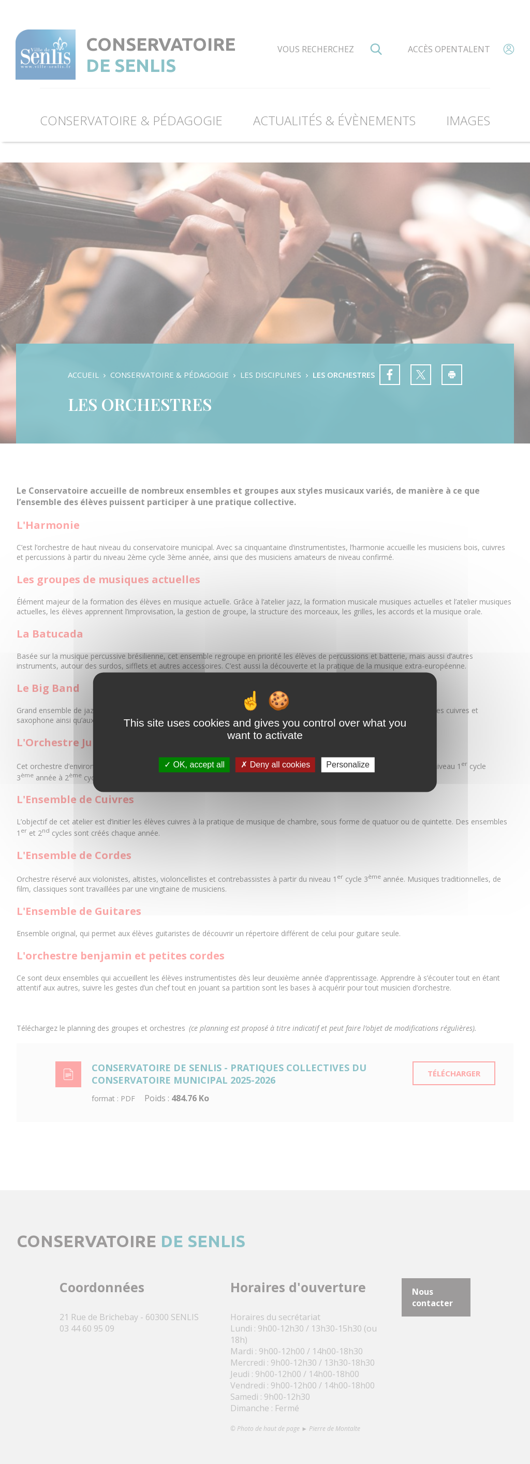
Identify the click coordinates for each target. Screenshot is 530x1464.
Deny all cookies (275, 764)
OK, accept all (194, 764)
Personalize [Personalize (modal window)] (348, 764)
